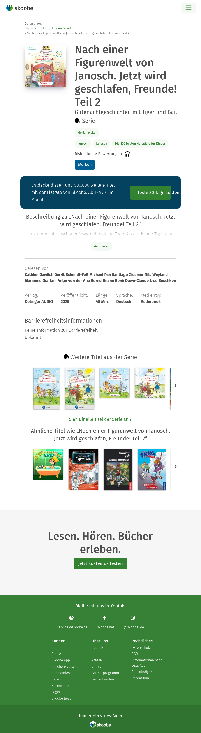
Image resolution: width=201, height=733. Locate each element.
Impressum (140, 678)
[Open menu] (188, 8)
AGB (135, 654)
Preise (56, 654)
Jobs (95, 654)
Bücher (43, 28)
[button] (176, 385)
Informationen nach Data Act (147, 663)
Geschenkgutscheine (67, 667)
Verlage (98, 667)
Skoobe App (60, 660)
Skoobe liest (61, 698)
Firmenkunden (103, 679)
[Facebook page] (105, 622)
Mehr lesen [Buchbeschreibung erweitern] (101, 246)
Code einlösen (62, 673)
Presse (97, 660)
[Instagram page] (133, 622)
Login (55, 692)
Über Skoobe (101, 647)
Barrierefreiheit (63, 686)
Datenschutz (141, 647)
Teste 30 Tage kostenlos (154, 192)
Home (29, 28)
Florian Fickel (61, 28)
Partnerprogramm (105, 673)
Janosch (83, 144)
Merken (85, 164)
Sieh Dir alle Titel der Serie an (100, 419)
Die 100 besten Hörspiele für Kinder (140, 144)
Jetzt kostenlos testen (100, 563)
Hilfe (55, 679)
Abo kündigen (142, 672)
